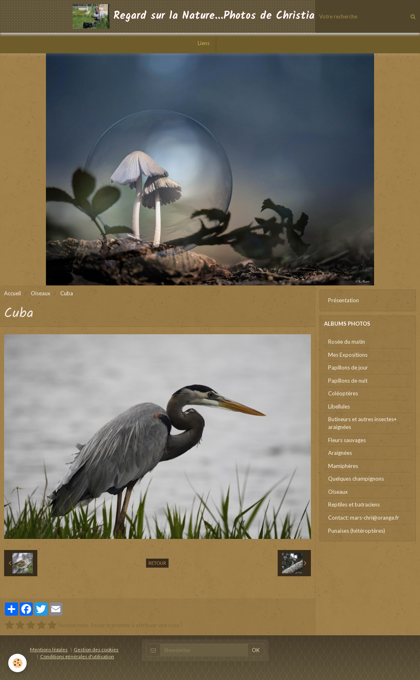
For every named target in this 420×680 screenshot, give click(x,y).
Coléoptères (343, 393)
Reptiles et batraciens (354, 504)
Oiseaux (40, 293)
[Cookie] (17, 663)
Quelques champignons (356, 478)
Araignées (340, 453)
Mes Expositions (348, 354)
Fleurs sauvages (347, 440)
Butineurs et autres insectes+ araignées (362, 423)
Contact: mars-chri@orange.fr (363, 517)
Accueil (12, 293)
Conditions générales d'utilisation (77, 656)
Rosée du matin (346, 341)
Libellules (339, 406)
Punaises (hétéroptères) (356, 530)
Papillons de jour (348, 367)
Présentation (343, 300)
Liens (204, 43)
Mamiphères (343, 466)
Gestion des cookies (96, 649)
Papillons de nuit (348, 380)
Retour (157, 563)
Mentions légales (49, 649)
